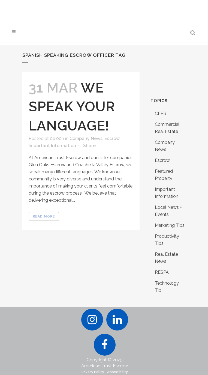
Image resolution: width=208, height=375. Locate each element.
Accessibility (117, 372)
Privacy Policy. (93, 372)
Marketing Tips (170, 225)
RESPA (162, 272)
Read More (44, 216)
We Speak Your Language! (72, 106)
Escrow (112, 138)
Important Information (52, 145)
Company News (86, 138)
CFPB (160, 113)
